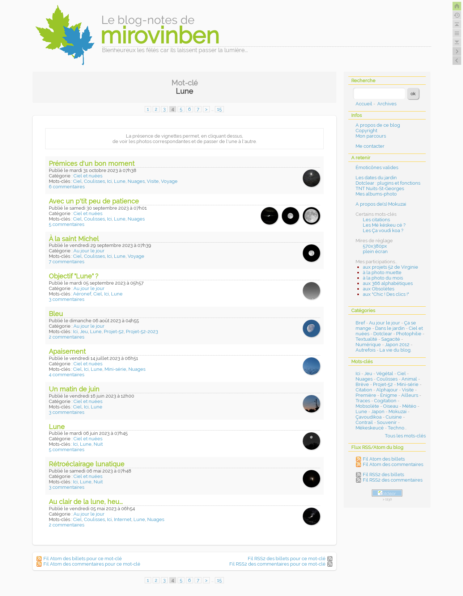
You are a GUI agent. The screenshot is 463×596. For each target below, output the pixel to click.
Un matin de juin (74, 389)
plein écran (375, 251)
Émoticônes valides (377, 167)
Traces (363, 400)
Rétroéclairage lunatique (86, 464)
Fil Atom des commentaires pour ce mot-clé (91, 564)
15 (219, 109)
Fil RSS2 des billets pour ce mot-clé (287, 558)
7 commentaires (66, 261)
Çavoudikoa (369, 417)
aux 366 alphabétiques (388, 283)
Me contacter (370, 146)
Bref (360, 323)
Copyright (366, 130)
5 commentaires (66, 224)
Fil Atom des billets (384, 459)
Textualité (366, 339)
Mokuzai (397, 411)
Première (366, 395)
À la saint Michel (74, 239)
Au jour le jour (89, 250)
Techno (396, 428)
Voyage (169, 181)
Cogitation (385, 400)
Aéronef (82, 294)
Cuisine (394, 417)
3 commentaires (66, 299)
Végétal (384, 373)
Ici (109, 181)
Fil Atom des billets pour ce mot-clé (82, 558)
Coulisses (94, 181)
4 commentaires (66, 374)
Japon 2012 (397, 344)
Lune (120, 181)
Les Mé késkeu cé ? (384, 225)
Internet (122, 519)
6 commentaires (67, 186)
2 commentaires (66, 337)
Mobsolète (367, 406)
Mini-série (115, 369)
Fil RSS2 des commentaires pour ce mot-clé (277, 564)
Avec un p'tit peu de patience (94, 201)
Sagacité (390, 339)
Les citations (376, 219)
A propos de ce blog (378, 125)
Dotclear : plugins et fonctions (388, 183)
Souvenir (387, 422)
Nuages (136, 181)
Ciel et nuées (87, 176)
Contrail (364, 422)
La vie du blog (395, 350)
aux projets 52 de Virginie (390, 267)
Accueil (364, 103)
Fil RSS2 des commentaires (392, 480)
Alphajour (387, 390)
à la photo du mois (383, 278)
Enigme (388, 395)
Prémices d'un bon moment (92, 163)
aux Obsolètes (378, 288)
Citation (364, 390)
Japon (378, 411)
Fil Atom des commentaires (393, 464)
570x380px (375, 246)
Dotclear (382, 333)
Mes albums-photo (376, 194)
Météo (409, 406)
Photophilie (408, 333)
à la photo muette (382, 272)
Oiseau (390, 406)
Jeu (84, 331)
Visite (153, 181)
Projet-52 (114, 331)
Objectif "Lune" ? (73, 276)
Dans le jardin (390, 328)
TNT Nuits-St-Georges (380, 188)
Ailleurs (409, 395)
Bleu (56, 314)
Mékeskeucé (370, 428)
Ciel (77, 181)
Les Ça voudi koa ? (383, 230)
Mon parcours (371, 136)
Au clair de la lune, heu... (86, 501)
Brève (362, 384)
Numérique (368, 344)
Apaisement (67, 351)
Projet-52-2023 (142, 331)
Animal (409, 379)
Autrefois (365, 350)
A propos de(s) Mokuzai (381, 204)
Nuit (98, 444)
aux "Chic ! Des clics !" (386, 294)
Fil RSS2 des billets (383, 474)
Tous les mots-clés (405, 435)
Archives (386, 103)
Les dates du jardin (376, 177)
